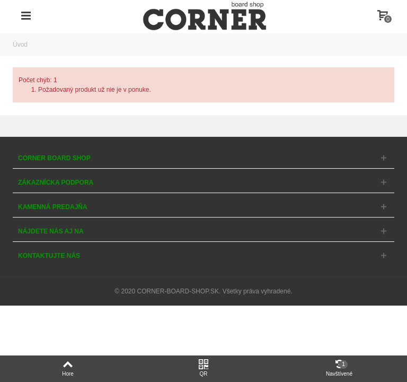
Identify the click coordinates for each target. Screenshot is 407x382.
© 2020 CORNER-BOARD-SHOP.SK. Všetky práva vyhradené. (203, 291)
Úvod (20, 44)
